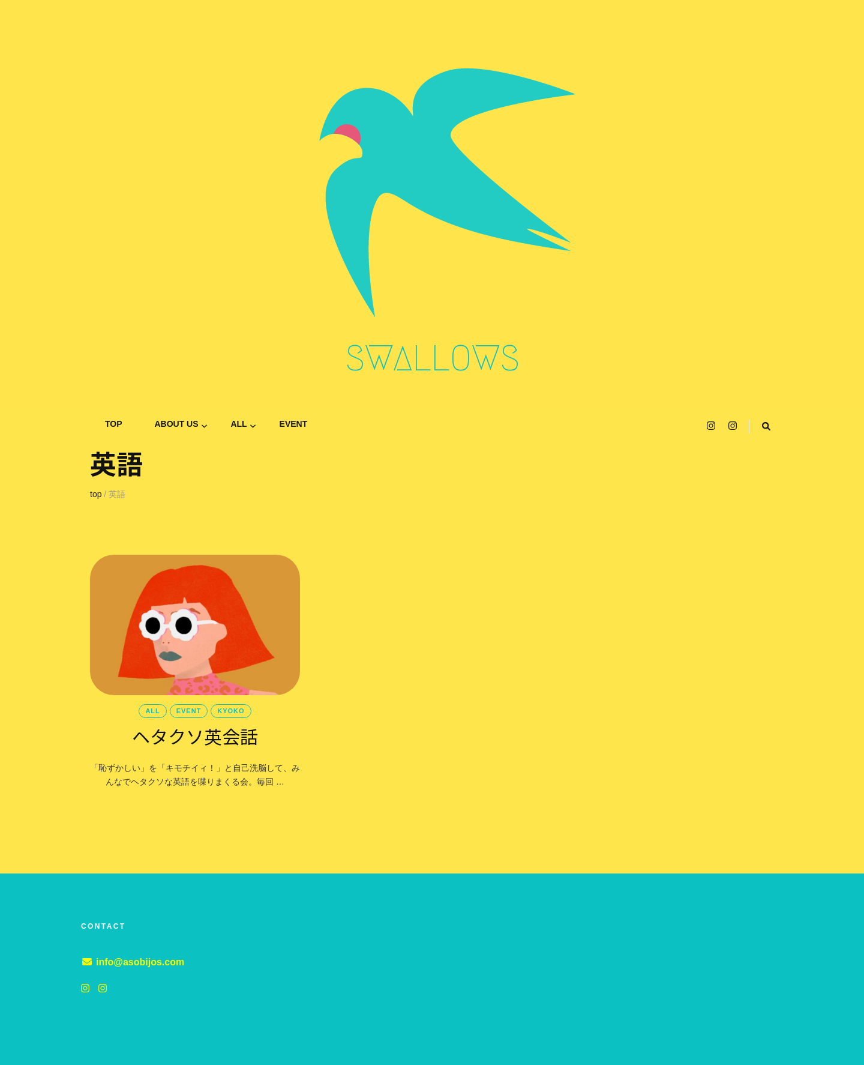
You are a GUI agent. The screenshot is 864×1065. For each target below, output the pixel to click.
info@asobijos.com (140, 962)
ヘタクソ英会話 (195, 736)
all (238, 424)
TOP (113, 424)
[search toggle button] (766, 426)
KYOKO (230, 710)
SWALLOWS (432, 358)
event (294, 424)
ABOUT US (176, 424)
